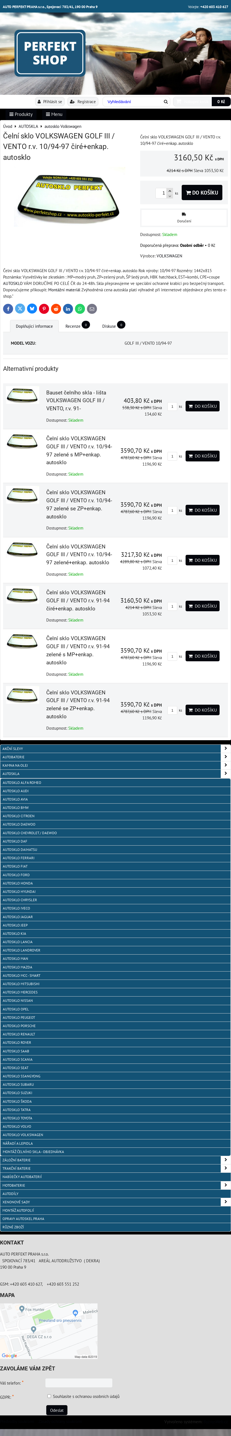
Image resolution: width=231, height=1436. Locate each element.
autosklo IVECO (16, 908)
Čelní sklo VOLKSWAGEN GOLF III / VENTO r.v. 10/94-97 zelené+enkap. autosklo (79, 554)
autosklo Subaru (18, 1084)
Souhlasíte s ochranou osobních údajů (86, 1396)
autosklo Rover (17, 1042)
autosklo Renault (19, 1034)
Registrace (83, 101)
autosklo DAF (15, 841)
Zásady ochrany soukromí (60, 1421)
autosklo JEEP (15, 925)
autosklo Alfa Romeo (22, 782)
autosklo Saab (16, 1051)
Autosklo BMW (16, 807)
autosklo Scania (18, 1059)
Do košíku (202, 192)
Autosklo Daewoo (19, 824)
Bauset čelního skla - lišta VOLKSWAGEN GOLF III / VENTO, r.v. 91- (76, 400)
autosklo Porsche (19, 1025)
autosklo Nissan (18, 1000)
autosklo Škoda (17, 1101)
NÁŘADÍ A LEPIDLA (18, 1143)
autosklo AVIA (15, 799)
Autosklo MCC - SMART (21, 975)
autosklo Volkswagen (23, 1134)
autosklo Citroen (19, 816)
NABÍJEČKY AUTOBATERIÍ (22, 1176)
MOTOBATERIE (117, 1185)
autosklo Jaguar (18, 917)
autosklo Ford (16, 875)
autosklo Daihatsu (20, 849)
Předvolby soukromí (17, 1421)
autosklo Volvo (17, 1126)
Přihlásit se (50, 101)
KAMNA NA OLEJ (117, 765)
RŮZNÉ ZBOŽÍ (13, 1227)
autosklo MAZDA (17, 967)
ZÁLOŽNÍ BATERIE (117, 1160)
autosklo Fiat (15, 866)
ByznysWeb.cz (215, 1421)
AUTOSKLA (117, 774)
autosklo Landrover (21, 950)
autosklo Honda (18, 883)
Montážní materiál (64, 289)
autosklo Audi (16, 791)
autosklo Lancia (18, 942)
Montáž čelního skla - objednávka (33, 1151)
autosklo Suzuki (17, 1092)
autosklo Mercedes (20, 992)
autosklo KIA (14, 933)
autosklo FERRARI (19, 858)
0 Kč (221, 101)
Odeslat (57, 1410)
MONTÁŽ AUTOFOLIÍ (18, 1210)
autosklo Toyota (17, 1118)
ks (174, 406)
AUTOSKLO (13, 283)
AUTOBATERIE (117, 757)
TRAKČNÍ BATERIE (117, 1168)
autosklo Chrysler (20, 900)
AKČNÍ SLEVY (117, 749)
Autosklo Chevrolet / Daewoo (30, 833)
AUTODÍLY (10, 1193)
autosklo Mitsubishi (21, 984)
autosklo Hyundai (19, 891)
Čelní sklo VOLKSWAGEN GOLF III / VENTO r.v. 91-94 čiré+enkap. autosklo (78, 600)
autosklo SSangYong (21, 1076)
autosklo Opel (16, 1009)
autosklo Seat (15, 1067)
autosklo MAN (15, 958)
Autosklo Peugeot (19, 1017)
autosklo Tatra (17, 1109)
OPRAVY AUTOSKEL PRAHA (23, 1218)
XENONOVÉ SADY (117, 1202)
